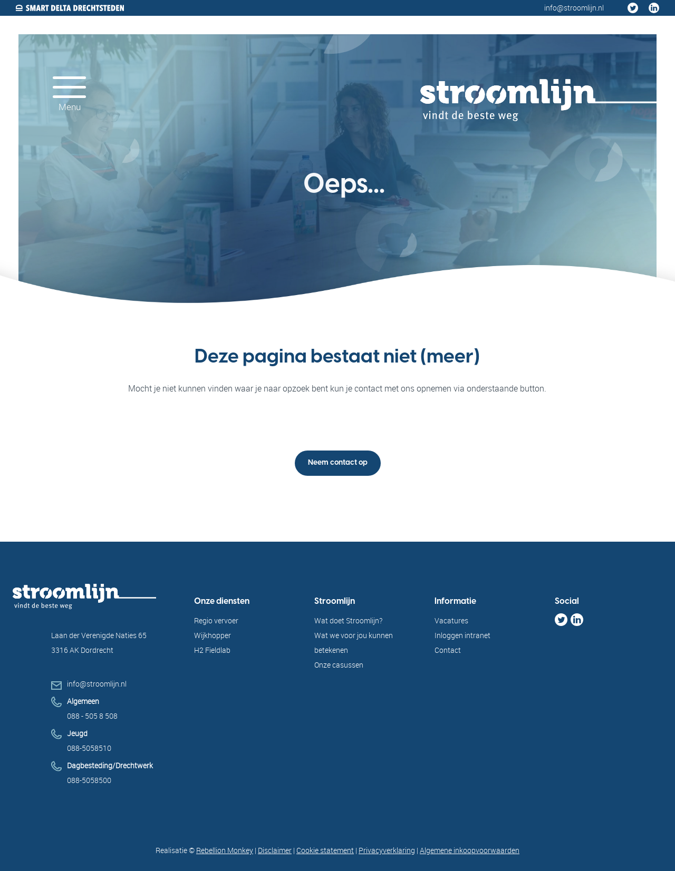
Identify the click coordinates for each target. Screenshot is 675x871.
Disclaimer (275, 850)
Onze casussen (338, 665)
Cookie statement (325, 850)
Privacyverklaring (387, 850)
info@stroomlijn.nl (97, 684)
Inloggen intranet (462, 635)
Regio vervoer (216, 620)
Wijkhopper (212, 635)
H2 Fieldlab (212, 650)
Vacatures (451, 620)
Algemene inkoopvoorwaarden (469, 850)
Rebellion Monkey (224, 850)
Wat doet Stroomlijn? (348, 620)
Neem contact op (338, 463)
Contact (448, 650)
